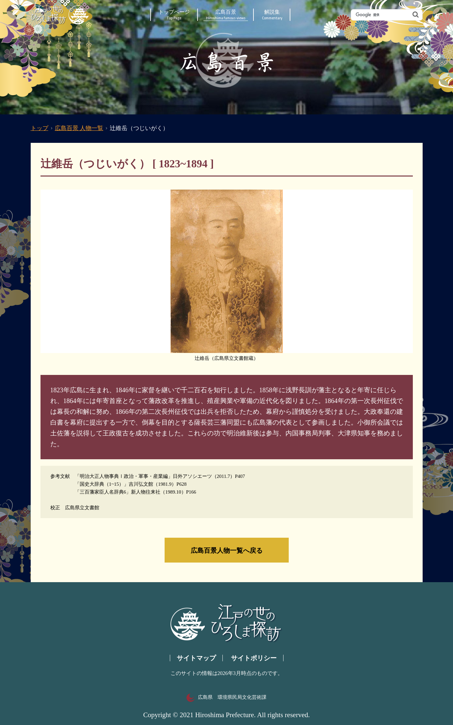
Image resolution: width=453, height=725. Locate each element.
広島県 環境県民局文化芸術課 (226, 697)
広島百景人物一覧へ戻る (227, 550)
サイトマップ (196, 658)
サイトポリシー (254, 658)
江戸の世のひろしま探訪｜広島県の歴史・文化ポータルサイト (60, 15)
